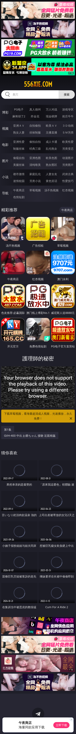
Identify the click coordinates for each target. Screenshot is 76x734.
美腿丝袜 (19, 165)
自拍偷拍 (35, 125)
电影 (5, 144)
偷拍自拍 (35, 142)
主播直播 (51, 132)
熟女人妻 (19, 132)
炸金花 (35, 116)
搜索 (67, 94)
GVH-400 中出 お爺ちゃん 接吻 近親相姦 (30, 435)
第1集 (7, 429)
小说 (5, 177)
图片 (5, 161)
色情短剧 (19, 197)
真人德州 (35, 109)
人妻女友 (51, 174)
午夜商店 (19, 190)
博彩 (5, 112)
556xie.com (38, 84)
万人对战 (51, 109)
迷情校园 (19, 181)
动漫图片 (68, 158)
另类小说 (35, 181)
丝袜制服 (35, 132)
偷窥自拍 (19, 158)
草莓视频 (35, 190)
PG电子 (19, 109)
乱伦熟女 (51, 148)
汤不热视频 (51, 190)
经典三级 (35, 148)
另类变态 (68, 148)
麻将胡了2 (18, 116)
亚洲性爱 (19, 142)
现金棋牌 (51, 116)
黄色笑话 (51, 181)
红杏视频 (68, 190)
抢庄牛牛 (68, 116)
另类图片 (68, 165)
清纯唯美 (35, 165)
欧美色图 (51, 158)
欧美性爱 (68, 142)
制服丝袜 (19, 148)
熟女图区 (51, 165)
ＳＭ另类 (68, 132)
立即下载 (61, 725)
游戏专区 (68, 109)
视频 (5, 128)
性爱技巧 (68, 181)
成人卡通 (51, 142)
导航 (5, 193)
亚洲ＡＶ (19, 125)
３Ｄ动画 (68, 125)
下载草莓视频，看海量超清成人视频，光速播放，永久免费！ (38, 416)
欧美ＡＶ (51, 125)
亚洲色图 (35, 158)
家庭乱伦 (35, 174)
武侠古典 (68, 174)
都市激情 (19, 174)
